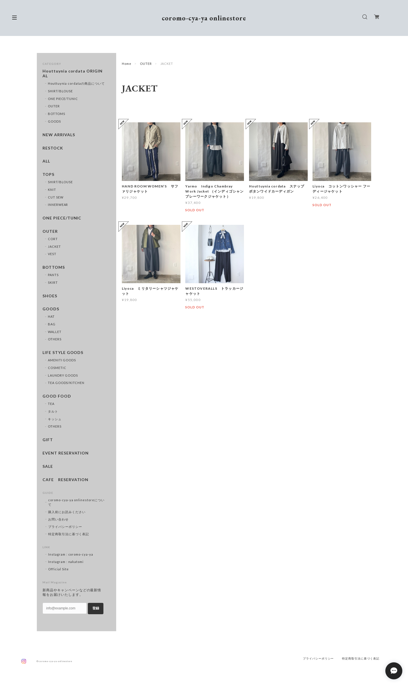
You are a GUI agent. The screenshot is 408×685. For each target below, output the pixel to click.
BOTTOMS (56, 114)
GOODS (54, 121)
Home (126, 63)
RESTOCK (52, 148)
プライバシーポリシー (65, 526)
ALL (46, 161)
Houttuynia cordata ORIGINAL (72, 73)
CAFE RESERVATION (65, 479)
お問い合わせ (58, 519)
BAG (52, 324)
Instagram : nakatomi (66, 562)
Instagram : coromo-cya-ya (70, 554)
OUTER (146, 63)
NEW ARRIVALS (58, 135)
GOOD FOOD (56, 396)
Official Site (58, 569)
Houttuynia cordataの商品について (76, 83)
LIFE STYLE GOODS (62, 352)
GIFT (47, 440)
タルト (53, 411)
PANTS (53, 275)
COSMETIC (57, 368)
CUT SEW (55, 197)
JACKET (54, 246)
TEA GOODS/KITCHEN (66, 383)
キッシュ (54, 419)
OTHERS (54, 339)
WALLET (54, 332)
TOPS (48, 174)
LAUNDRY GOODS (63, 375)
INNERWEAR (58, 204)
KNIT (52, 189)
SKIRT (53, 282)
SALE (47, 466)
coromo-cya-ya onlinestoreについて (76, 502)
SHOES (49, 296)
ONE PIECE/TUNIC (63, 99)
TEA (51, 404)
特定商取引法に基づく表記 (68, 534)
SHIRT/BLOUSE (60, 91)
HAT (51, 316)
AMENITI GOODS (62, 360)
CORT (53, 239)
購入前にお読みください (67, 512)
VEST (52, 254)
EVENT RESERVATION (65, 453)
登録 (95, 608)
